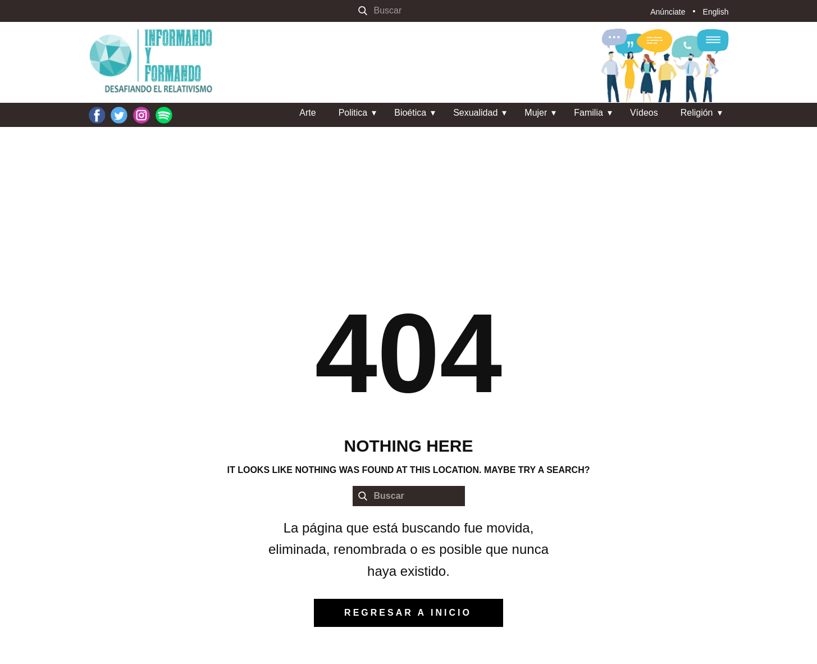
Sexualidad (475, 112)
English (716, 11)
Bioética (410, 112)
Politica (353, 112)
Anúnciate (667, 11)
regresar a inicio (408, 612)
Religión (697, 112)
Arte (307, 112)
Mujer (535, 112)
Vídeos (644, 112)
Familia (588, 112)
